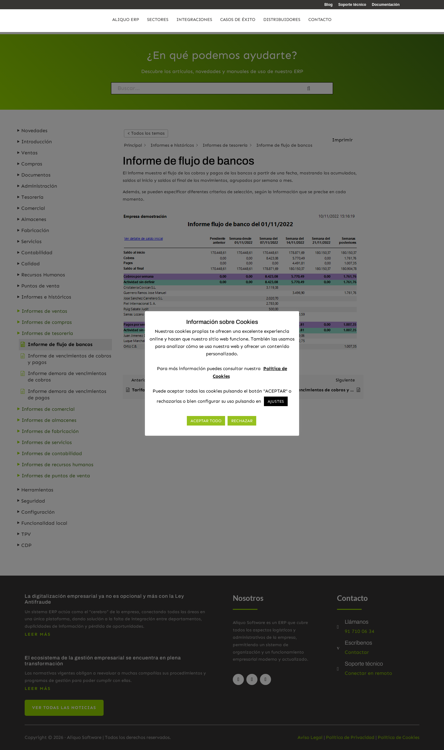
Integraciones (194, 21)
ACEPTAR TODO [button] (206, 420)
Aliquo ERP (125, 21)
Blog (328, 5)
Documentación (386, 5)
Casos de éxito (237, 21)
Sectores (157, 21)
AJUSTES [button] (276, 401)
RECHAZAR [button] (242, 420)
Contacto (319, 21)
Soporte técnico (352, 5)
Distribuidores (281, 21)
